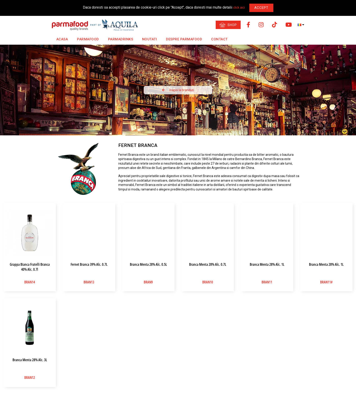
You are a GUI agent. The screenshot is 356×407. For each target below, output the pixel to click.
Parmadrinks (119, 39)
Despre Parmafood (180, 39)
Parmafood (87, 39)
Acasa (62, 39)
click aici (239, 7)
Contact (214, 39)
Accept (261, 8)
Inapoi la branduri (178, 90)
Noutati (147, 39)
